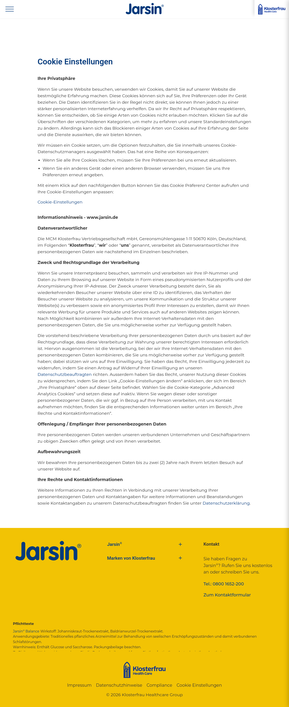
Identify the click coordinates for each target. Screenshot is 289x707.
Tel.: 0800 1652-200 (224, 583)
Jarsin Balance (26, 631)
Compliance (159, 685)
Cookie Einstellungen (199, 685)
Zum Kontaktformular (227, 594)
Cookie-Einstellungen (60, 202)
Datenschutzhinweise (119, 685)
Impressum (79, 685)
